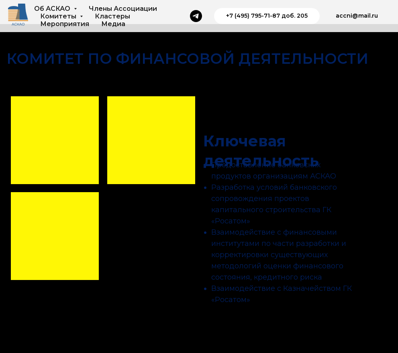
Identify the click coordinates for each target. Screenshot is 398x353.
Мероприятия (64, 24)
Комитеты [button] (59, 16)
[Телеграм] (196, 16)
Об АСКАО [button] (53, 8)
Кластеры (112, 16)
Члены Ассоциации (123, 8)
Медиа (113, 24)
